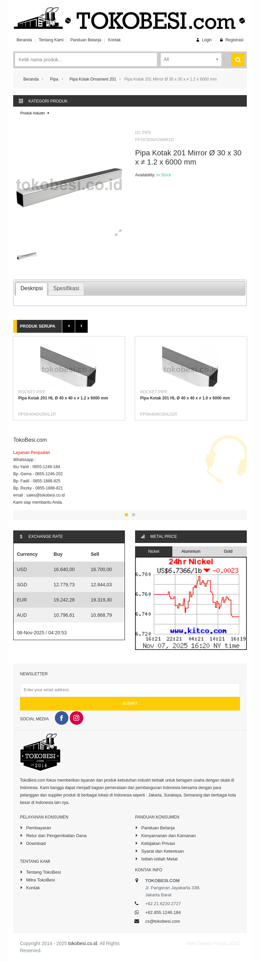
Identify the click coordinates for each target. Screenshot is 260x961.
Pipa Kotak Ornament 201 (92, 79)
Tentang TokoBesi (40, 872)
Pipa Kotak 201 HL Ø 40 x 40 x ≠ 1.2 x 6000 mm (63, 398)
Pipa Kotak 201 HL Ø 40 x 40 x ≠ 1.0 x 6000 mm (185, 398)
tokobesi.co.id (82, 943)
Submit (129, 703)
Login (203, 40)
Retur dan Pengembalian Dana (53, 835)
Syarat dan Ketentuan (159, 851)
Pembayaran (35, 827)
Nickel (153, 551)
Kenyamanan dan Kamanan (165, 835)
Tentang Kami (51, 40)
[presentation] (31, 289)
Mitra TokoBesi (37, 879)
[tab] (31, 289)
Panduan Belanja (85, 40)
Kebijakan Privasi (155, 843)
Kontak (114, 40)
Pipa (54, 79)
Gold (228, 551)
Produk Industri (35, 113)
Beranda (24, 40)
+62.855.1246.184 (163, 912)
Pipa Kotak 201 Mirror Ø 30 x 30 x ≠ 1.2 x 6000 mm (188, 157)
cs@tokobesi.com (162, 921)
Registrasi (231, 40)
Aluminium (190, 551)
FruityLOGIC (226, 943)
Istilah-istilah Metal (156, 858)
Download (33, 843)
